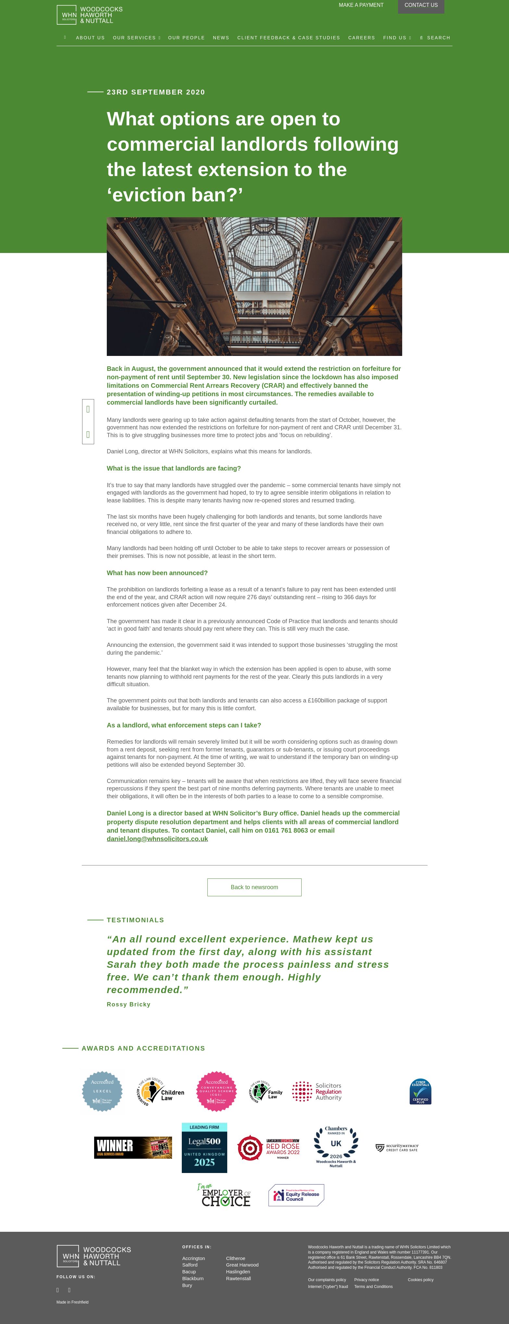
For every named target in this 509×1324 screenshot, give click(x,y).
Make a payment (361, 8)
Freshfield (80, 1302)
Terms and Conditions (373, 1287)
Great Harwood (242, 1266)
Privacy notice (366, 1281)
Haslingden (238, 1272)
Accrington (193, 1259)
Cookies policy (420, 1281)
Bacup (189, 1272)
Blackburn (193, 1279)
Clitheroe (236, 1259)
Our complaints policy (326, 1281)
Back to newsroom (254, 887)
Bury (187, 1286)
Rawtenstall (239, 1279)
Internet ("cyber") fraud (327, 1287)
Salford (190, 1266)
